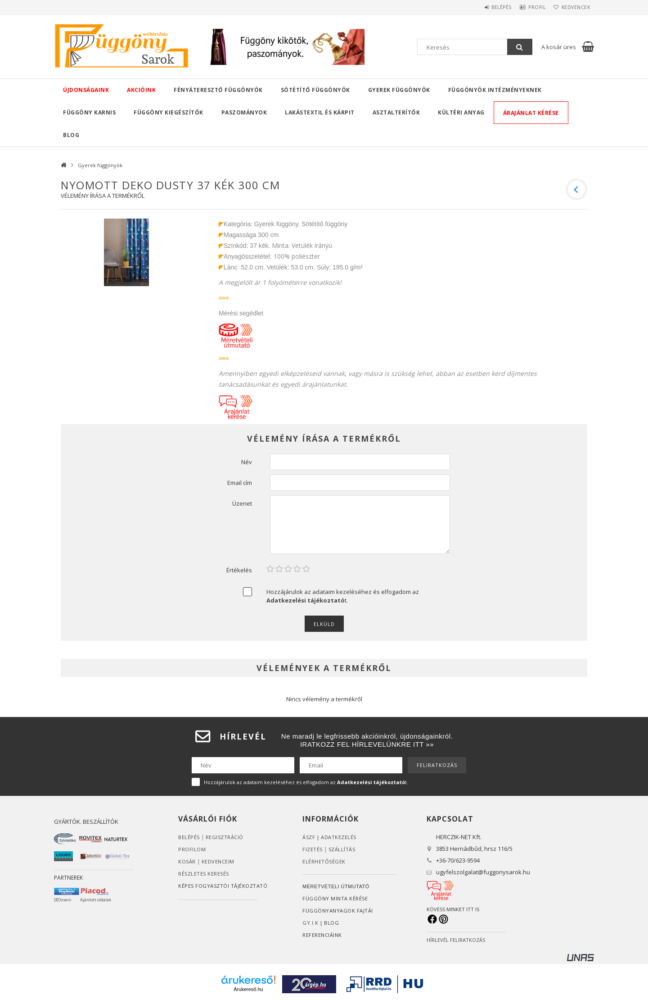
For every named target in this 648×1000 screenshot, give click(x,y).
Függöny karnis (89, 112)
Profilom (192, 849)
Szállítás (342, 849)
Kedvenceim (218, 861)
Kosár (187, 861)
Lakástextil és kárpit (320, 112)
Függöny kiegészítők (168, 112)
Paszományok (244, 112)
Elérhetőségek (324, 861)
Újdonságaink (86, 90)
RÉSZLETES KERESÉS (203, 873)
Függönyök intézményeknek (495, 90)
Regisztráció (224, 837)
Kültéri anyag (461, 112)
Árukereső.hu (248, 989)
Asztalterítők (396, 112)
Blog (71, 135)
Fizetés (312, 849)
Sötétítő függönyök (315, 90)
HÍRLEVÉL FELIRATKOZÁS (456, 939)
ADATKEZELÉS (338, 837)
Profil (528, 7)
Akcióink (141, 90)
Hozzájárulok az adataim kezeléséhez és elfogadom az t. (342, 596)
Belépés (488, 7)
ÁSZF (308, 837)
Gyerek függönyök (399, 90)
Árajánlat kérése (531, 113)
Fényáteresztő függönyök (218, 90)
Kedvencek (573, 7)
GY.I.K (310, 922)
